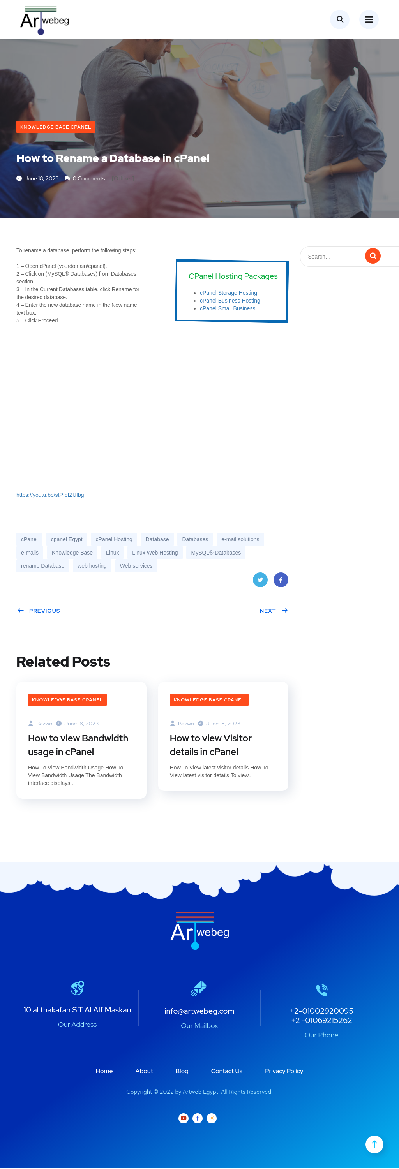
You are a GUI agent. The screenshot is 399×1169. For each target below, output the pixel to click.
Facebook (280, 583)
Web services (136, 566)
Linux (112, 553)
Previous (38, 610)
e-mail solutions (240, 540)
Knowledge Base (72, 553)
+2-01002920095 (321, 1012)
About (144, 1071)
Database (157, 540)
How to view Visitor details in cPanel (211, 745)
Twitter (260, 583)
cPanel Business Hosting (230, 301)
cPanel (29, 540)
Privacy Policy (284, 1071)
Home (104, 1071)
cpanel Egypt (67, 540)
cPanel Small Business (227, 309)
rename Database (42, 566)
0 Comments (85, 178)
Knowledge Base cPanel (55, 127)
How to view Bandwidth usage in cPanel (78, 745)
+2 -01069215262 (321, 1021)
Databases (195, 540)
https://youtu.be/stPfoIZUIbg (50, 495)
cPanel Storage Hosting (228, 293)
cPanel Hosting (114, 540)
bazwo (40, 723)
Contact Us (226, 1071)
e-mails (30, 553)
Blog (182, 1071)
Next (274, 610)
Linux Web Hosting (155, 553)
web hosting (92, 566)
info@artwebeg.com (199, 1012)
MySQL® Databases (216, 553)
